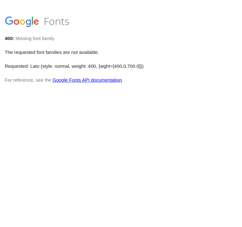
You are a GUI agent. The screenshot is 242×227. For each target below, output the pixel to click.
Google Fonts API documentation (87, 80)
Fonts (37, 21)
